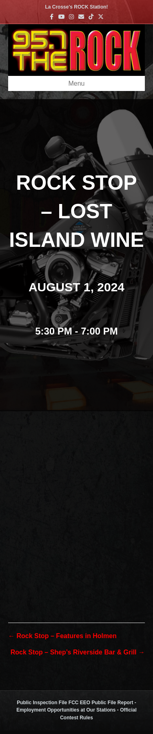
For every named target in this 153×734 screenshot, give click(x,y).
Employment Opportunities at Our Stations (65, 710)
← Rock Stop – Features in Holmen (62, 635)
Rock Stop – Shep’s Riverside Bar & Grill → (78, 652)
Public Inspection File (42, 702)
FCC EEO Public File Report (101, 702)
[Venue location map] (76, 499)
